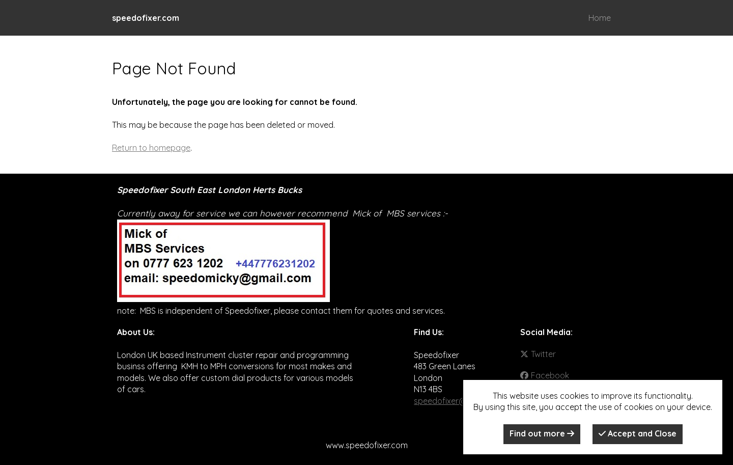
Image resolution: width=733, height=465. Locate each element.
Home (599, 18)
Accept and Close (637, 433)
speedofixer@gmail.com (459, 401)
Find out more (542, 433)
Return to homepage (151, 148)
